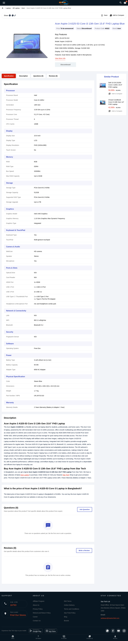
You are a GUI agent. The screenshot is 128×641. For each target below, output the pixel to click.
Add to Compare (117, 15)
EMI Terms (67, 601)
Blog (65, 617)
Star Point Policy (69, 613)
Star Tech (66, 475)
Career (35, 617)
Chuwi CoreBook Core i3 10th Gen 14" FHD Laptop (116, 102)
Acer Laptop (25, 475)
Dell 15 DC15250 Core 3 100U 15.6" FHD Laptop (115, 85)
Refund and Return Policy (42, 613)
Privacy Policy (38, 609)
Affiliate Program (38, 601)
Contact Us (37, 621)
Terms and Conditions (71, 609)
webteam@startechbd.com (110, 618)
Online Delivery (69, 605)
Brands (66, 621)
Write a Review (84, 550)
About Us (36, 605)
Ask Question (85, 509)
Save (104, 15)
